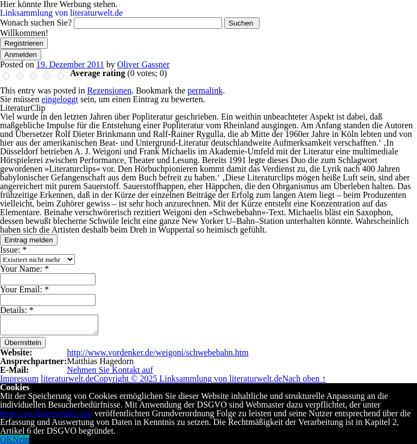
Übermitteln (22, 343)
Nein (20, 439)
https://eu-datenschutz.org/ (46, 413)
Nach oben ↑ (304, 378)
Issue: (13, 249)
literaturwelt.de (67, 378)
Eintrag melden (28, 240)
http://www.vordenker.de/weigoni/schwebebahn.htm (157, 352)
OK (6, 439)
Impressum (19, 378)
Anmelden (20, 55)
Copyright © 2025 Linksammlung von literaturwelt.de (187, 378)
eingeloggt (59, 99)
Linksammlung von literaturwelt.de (61, 12)
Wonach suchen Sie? (36, 22)
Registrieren (23, 43)
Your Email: (24, 289)
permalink (205, 90)
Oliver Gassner (143, 64)
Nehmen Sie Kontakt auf (110, 369)
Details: (17, 310)
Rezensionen (109, 90)
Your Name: (24, 268)
